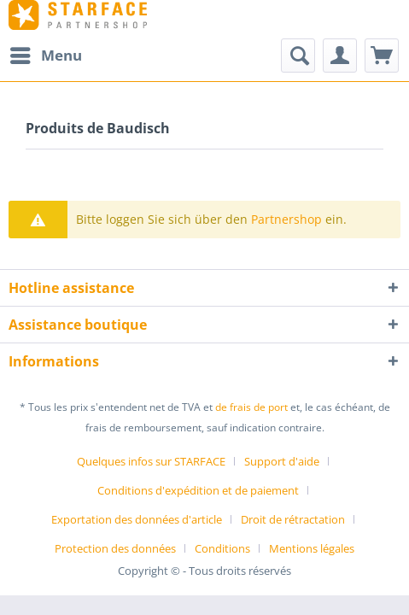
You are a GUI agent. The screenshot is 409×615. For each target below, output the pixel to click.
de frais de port (251, 407)
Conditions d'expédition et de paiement (198, 490)
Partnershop (286, 219)
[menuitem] (45, 55)
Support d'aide (281, 461)
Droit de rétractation (293, 519)
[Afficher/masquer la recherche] (298, 55)
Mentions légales (311, 548)
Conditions (222, 548)
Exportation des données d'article (136, 519)
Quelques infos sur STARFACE (151, 461)
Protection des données (115, 548)
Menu (46, 53)
